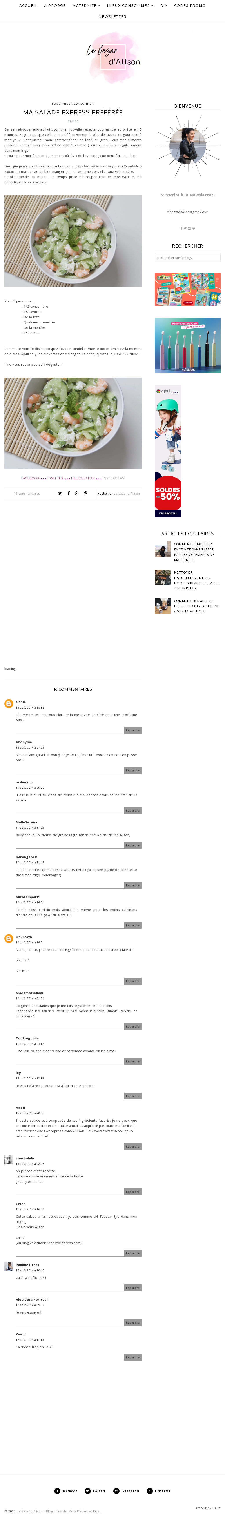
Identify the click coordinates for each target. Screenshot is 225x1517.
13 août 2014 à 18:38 (30, 707)
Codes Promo (190, 6)
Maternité (86, 6)
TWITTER (56, 478)
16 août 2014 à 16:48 (30, 1209)
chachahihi (25, 1158)
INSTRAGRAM (114, 478)
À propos (55, 6)
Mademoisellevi (29, 993)
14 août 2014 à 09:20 (30, 788)
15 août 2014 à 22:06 (30, 1164)
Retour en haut (208, 1508)
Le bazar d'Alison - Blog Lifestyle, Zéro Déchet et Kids (58, 1511)
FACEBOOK (30, 478)
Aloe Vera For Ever (32, 1299)
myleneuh (24, 782)
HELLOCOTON (83, 478)
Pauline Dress (27, 1265)
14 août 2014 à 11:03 (30, 828)
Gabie (21, 702)
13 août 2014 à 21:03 (30, 747)
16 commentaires (27, 493)
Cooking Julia (27, 1038)
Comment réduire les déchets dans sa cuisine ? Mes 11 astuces (196, 605)
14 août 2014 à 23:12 (30, 1044)
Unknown (24, 937)
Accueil (28, 6)
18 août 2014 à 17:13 (30, 1340)
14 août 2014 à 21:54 (30, 998)
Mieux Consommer (130, 6)
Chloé (21, 1203)
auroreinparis (28, 897)
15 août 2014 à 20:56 (30, 1113)
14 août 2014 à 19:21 (30, 942)
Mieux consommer (78, 103)
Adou (20, 1107)
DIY (164, 6)
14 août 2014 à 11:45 (30, 862)
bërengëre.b (27, 857)
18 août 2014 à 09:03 (30, 1305)
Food (56, 103)
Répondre (133, 730)
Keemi (21, 1334)
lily (18, 1073)
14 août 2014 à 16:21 (30, 902)
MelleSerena (26, 822)
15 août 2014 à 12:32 (30, 1078)
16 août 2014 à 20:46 (30, 1270)
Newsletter (113, 17)
